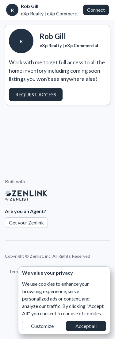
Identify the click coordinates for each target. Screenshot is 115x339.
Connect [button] (96, 10)
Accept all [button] (86, 326)
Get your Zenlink (26, 222)
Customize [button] (42, 326)
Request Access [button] (35, 94)
